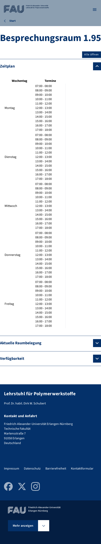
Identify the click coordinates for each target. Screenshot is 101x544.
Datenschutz (32, 468)
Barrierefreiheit (55, 468)
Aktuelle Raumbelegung (20, 343)
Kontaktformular (82, 468)
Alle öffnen (91, 55)
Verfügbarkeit (12, 358)
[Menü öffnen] (94, 9)
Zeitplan (7, 66)
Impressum (11, 468)
